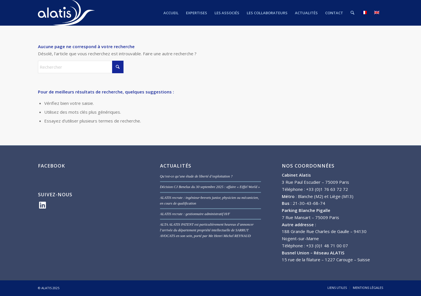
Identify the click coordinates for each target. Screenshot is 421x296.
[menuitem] (171, 13)
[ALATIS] (66, 13)
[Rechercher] (352, 13)
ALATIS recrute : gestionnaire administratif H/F (195, 214)
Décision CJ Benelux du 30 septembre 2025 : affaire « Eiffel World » (210, 187)
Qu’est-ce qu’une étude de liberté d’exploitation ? (196, 176)
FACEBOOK (51, 165)
